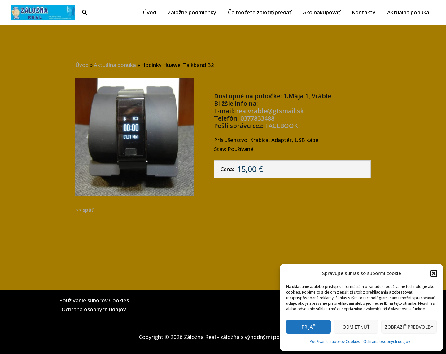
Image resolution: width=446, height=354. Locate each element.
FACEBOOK (281, 126)
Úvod (156, 12)
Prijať (308, 327)
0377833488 (257, 118)
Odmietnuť (356, 327)
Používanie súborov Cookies (335, 341)
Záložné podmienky (197, 12)
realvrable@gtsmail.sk (270, 111)
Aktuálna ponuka (409, 12)
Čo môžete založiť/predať (263, 12)
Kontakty (365, 12)
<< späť (84, 209)
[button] (434, 273)
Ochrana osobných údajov (386, 341)
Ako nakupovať (324, 12)
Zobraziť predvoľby (409, 327)
